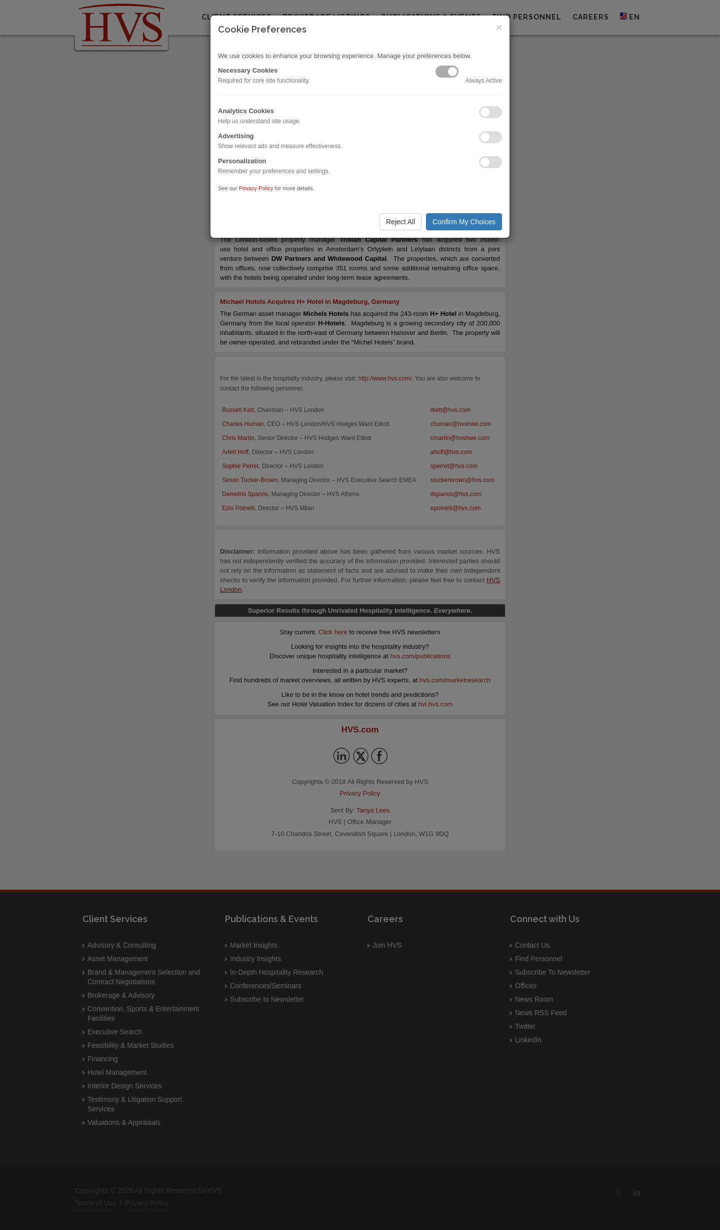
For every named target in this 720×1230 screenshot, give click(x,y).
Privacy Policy (256, 188)
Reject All (400, 222)
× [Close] (499, 27)
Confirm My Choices (464, 222)
